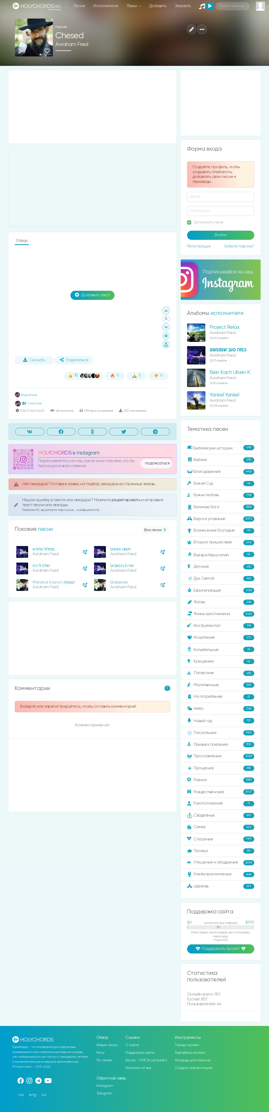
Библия (220, 460)
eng (32, 1095)
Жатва (220, 602)
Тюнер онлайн (187, 1045)
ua (43, 1095)
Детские (220, 566)
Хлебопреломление (220, 874)
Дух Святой (220, 578)
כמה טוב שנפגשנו (228, 350)
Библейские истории (220, 448)
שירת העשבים (122, 566)
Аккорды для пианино (193, 1060)
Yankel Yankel (224, 395)
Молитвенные (220, 685)
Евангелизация (220, 590)
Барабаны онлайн (190, 1053)
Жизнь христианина (220, 614)
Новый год (220, 720)
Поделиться (74, 360)
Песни (79, 6)
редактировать (126, 500)
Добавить (157, 6)
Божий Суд (220, 483)
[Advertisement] (92, 107)
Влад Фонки (26, 395)
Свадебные (220, 815)
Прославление (220, 756)
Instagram (104, 1086)
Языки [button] (132, 6)
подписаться (157, 463)
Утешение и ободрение (220, 862)
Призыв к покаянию (220, 744)
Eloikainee (119, 582)
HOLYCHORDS (54, 453)
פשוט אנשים (120, 549)
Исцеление (220, 637)
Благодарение (220, 471)
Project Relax (225, 327)
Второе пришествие (220, 542)
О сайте (132, 1045)
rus (21, 1095)
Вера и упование (220, 519)
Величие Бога (220, 507)
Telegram (104, 1093)
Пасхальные (220, 732)
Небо (220, 708)
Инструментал (220, 625)
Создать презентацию (194, 1068)
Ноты (100, 1053)
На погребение (220, 697)
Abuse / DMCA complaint (146, 1060)
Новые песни (107, 1045)
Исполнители (105, 6)
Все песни (155, 530)
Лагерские (220, 673)
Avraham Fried (71, 44)
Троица (220, 851)
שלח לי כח (41, 566)
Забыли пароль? (239, 246)
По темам (104, 1060)
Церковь (220, 886)
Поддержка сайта (140, 1053)
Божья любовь (220, 495)
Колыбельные (220, 649)
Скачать (34, 360)
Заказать (183, 6)
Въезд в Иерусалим (220, 555)
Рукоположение (220, 803)
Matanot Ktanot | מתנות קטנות (59, 582)
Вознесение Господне (220, 530)
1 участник (32, 403)
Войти (221, 235)
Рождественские (220, 792)
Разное (220, 780)
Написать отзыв (138, 1068)
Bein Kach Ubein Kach (234, 372)
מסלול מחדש (43, 549)
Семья (220, 827)
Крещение (220, 661)
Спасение (220, 839)
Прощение (220, 768)
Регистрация (199, 246)
